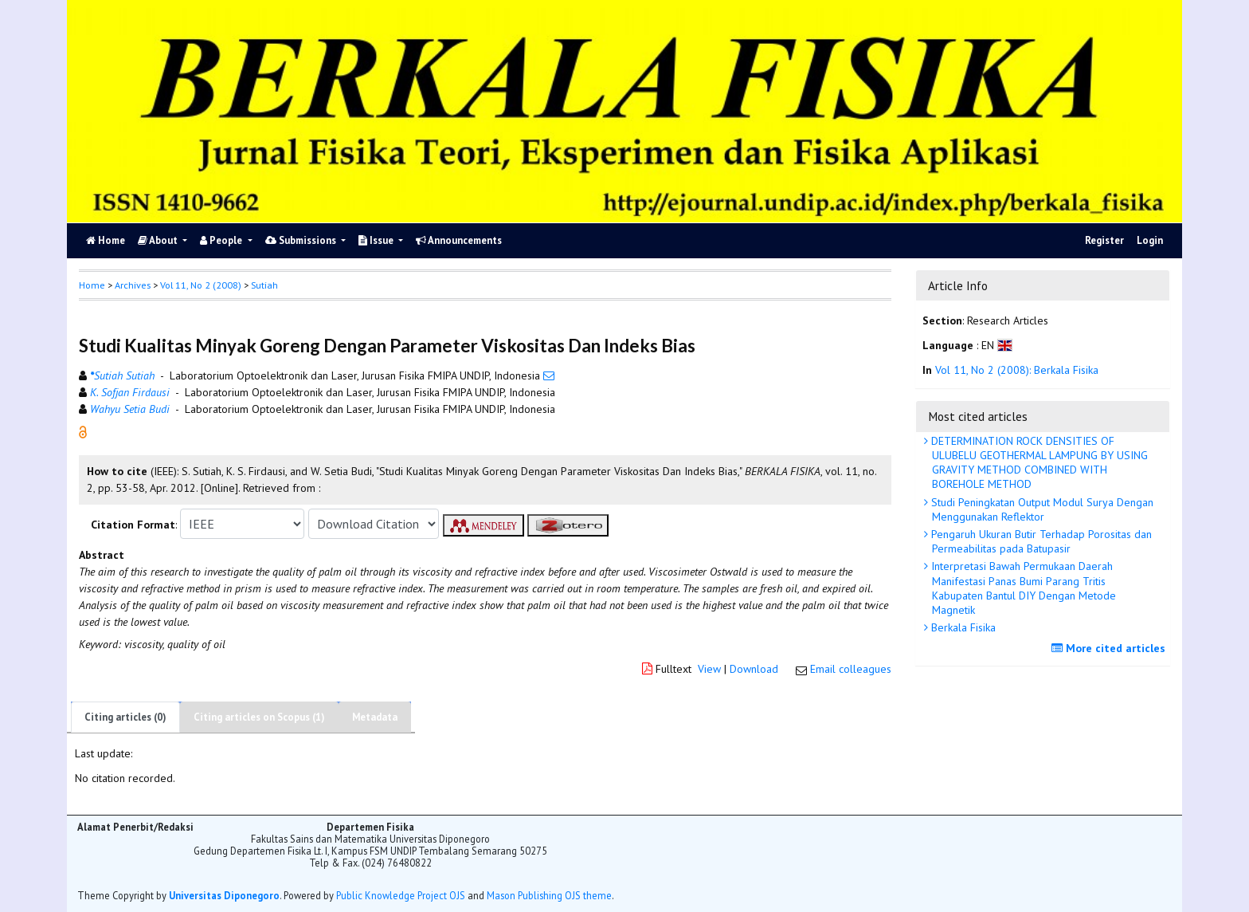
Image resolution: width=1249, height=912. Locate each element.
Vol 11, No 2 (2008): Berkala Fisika (1016, 370)
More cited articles (1110, 648)
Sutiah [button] (264, 285)
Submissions (302, 240)
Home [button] (92, 285)
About (159, 240)
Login (1150, 240)
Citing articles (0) (125, 717)
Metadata (374, 717)
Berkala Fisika (962, 627)
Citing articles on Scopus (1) (259, 717)
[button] (83, 431)
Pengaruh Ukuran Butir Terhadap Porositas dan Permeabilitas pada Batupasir (1040, 541)
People (222, 240)
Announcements (459, 240)
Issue (377, 240)
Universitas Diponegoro (224, 895)
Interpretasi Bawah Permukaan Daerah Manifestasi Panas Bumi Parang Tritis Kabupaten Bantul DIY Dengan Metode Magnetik (1022, 588)
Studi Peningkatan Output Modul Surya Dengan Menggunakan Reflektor (1040, 509)
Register (1104, 240)
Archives (133, 285)
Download (754, 669)
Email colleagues (850, 669)
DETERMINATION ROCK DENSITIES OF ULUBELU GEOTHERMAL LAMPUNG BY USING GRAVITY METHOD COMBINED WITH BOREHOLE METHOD (1038, 463)
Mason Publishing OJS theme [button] (549, 895)
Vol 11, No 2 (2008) (200, 285)
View (709, 669)
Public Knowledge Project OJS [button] (400, 895)
